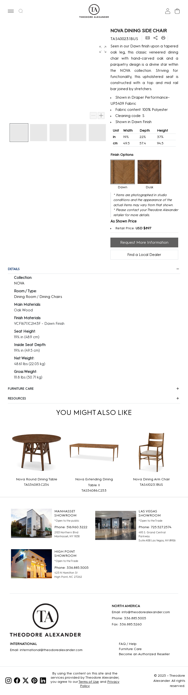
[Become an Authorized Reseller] (144, 654)
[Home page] (94, 11)
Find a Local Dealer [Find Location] (144, 255)
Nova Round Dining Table (36, 479)
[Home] (45, 621)
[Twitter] (26, 681)
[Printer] (163, 38)
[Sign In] (168, 11)
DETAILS (14, 269)
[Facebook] (17, 681)
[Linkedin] (43, 681)
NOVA (19, 283)
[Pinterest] (34, 681)
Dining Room (25, 297)
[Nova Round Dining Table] (36, 452)
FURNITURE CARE (21, 388)
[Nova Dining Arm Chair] (151, 452)
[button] (11, 11)
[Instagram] (8, 681)
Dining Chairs (50, 297)
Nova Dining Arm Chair (151, 479)
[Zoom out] (93, 115)
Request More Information (144, 242)
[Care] (144, 649)
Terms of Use (89, 682)
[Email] (148, 38)
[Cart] (177, 11)
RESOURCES (17, 398)
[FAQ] (144, 643)
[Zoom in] (101, 115)
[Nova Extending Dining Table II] (94, 452)
